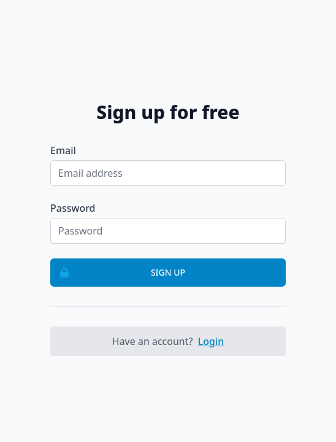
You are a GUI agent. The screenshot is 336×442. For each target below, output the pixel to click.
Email (63, 150)
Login (211, 341)
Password (73, 208)
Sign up (118, 272)
